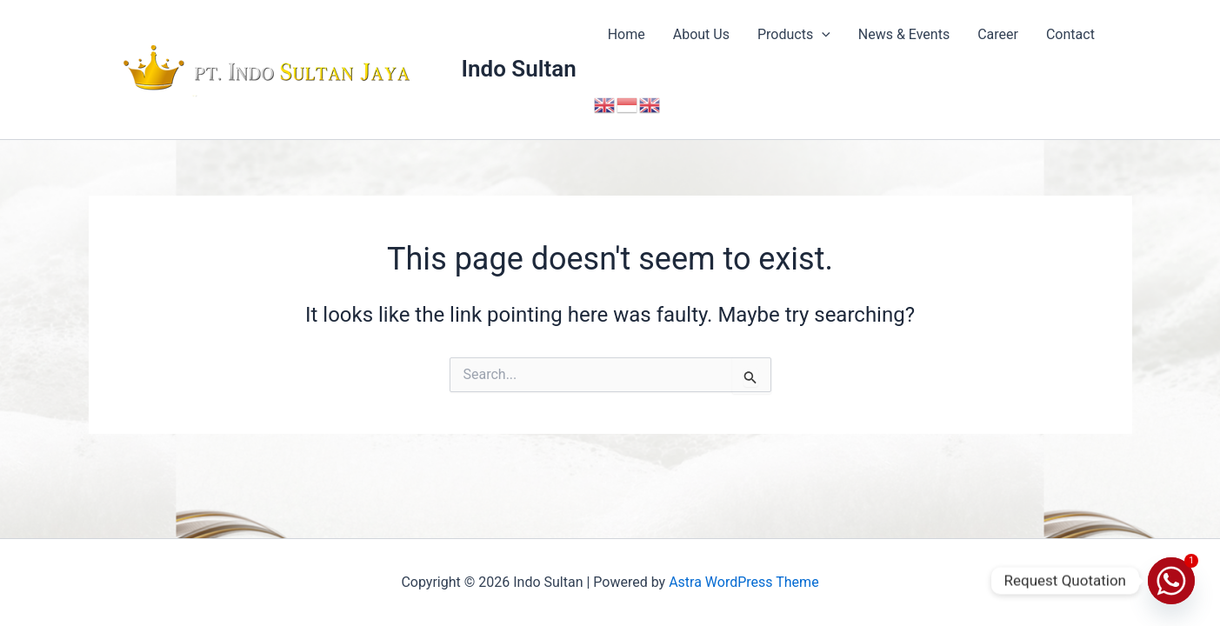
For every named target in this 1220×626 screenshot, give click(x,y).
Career (997, 34)
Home (626, 34)
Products (793, 35)
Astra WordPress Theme (743, 582)
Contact (1070, 34)
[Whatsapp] (1171, 580)
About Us (701, 34)
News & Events (904, 34)
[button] (821, 35)
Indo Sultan (519, 69)
